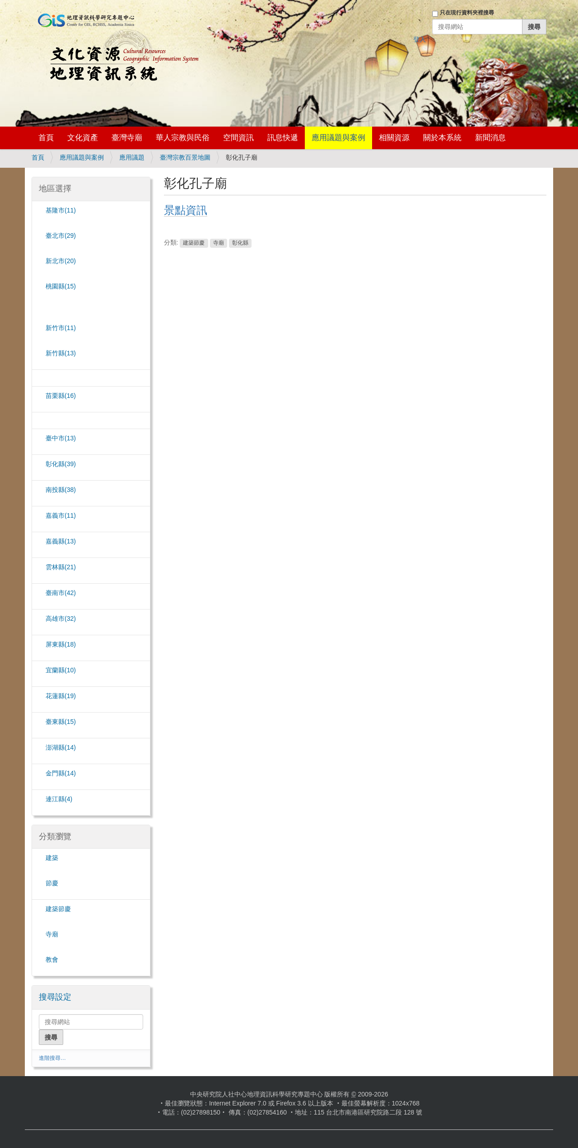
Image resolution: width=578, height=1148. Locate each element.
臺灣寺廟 (127, 137)
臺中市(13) (61, 438)
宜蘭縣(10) (61, 670)
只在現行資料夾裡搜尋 (467, 12)
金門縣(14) (61, 773)
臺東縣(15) (61, 721)
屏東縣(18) (61, 644)
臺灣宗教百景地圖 (185, 157)
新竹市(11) (61, 327)
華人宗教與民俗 (183, 137)
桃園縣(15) (61, 286)
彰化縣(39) (61, 464)
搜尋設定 (55, 997)
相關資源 (394, 137)
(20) (61, 261)
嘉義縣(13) (61, 541)
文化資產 (82, 137)
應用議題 (131, 157)
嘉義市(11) (61, 515)
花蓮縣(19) (61, 695)
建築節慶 (194, 243)
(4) (59, 799)
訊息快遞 (282, 137)
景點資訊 (185, 210)
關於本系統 (442, 137)
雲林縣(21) (61, 567)
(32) (61, 618)
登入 (419, 39)
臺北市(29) (61, 235)
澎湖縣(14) (61, 747)
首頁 (46, 137)
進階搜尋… (52, 1058)
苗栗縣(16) (61, 395)
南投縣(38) (61, 489)
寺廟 (218, 243)
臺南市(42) (61, 592)
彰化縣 (240, 243)
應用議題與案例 (338, 137)
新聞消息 (490, 137)
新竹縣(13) (61, 353)
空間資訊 (238, 137)
